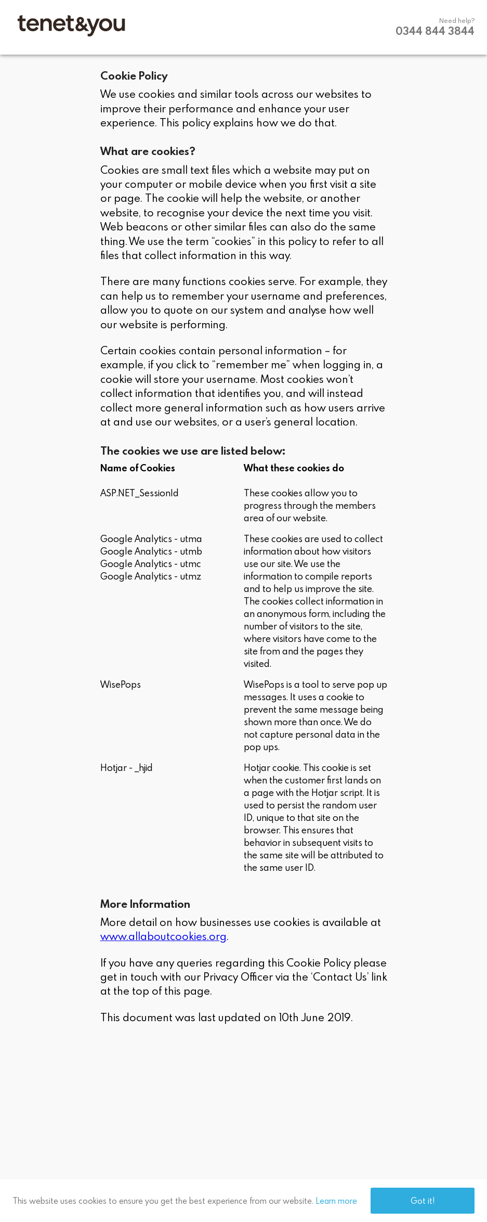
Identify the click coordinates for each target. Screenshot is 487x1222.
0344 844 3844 (435, 30)
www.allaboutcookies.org (163, 936)
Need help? (457, 20)
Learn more (336, 1200)
